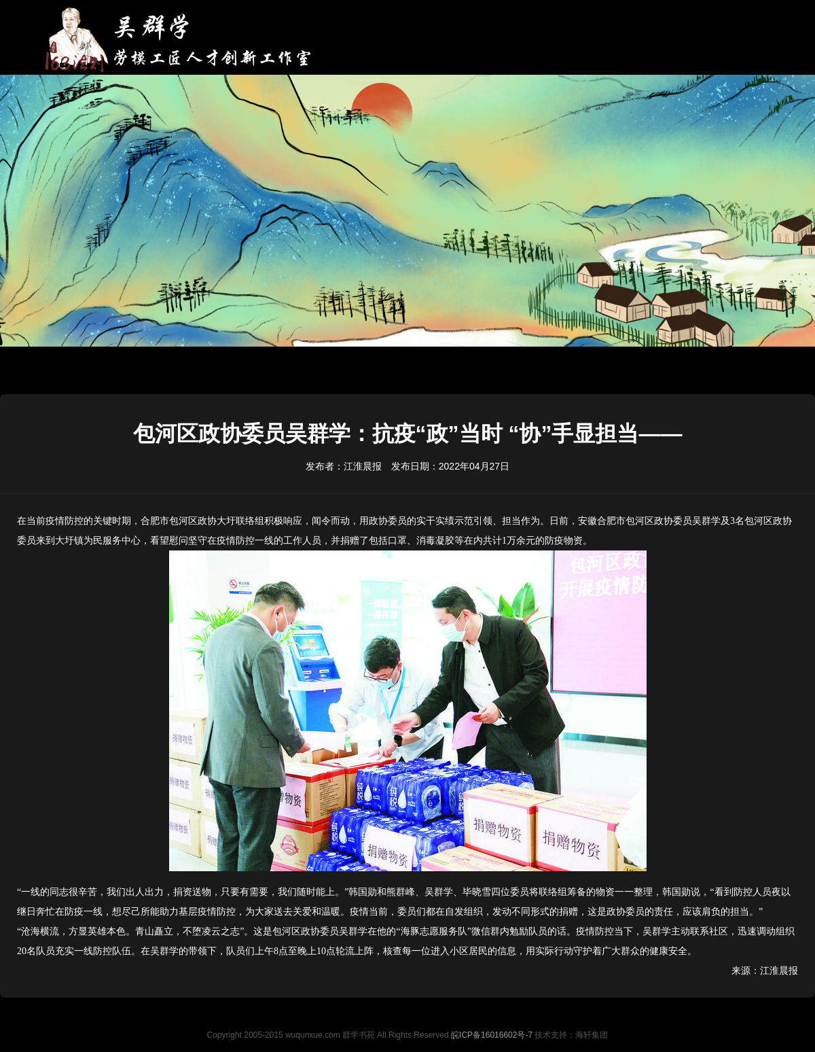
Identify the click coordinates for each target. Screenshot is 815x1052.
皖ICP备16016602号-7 (491, 1035)
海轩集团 (591, 1035)
